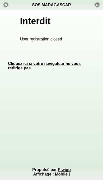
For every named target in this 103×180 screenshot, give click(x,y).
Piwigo (64, 170)
